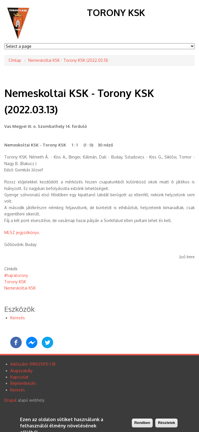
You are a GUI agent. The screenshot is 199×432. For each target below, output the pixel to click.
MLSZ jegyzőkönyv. (22, 232)
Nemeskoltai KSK (20, 288)
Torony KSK (116, 12)
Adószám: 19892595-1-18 (32, 364)
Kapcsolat (19, 376)
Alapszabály (21, 370)
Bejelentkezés (23, 383)
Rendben (142, 423)
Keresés (17, 317)
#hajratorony (16, 275)
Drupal (10, 400)
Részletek (166, 423)
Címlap (15, 60)
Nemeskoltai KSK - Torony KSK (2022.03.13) (68, 60)
